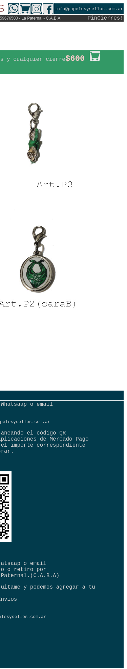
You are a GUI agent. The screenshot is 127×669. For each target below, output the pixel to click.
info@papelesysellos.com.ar (89, 8)
